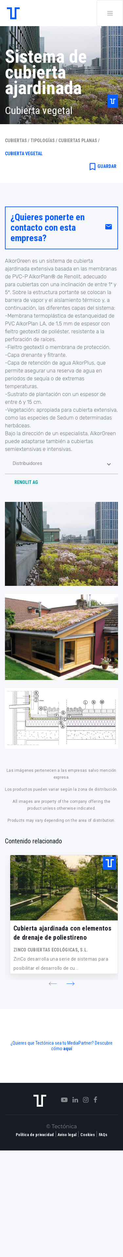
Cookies (87, 1135)
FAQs (103, 1135)
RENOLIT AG (26, 482)
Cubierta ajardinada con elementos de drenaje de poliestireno (62, 932)
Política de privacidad (35, 1135)
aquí (67, 1048)
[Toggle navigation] (110, 13)
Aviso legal (67, 1135)
